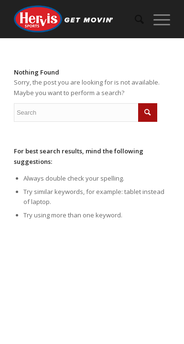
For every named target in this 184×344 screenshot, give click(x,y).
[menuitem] (134, 19)
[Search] (134, 19)
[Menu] (157, 19)
